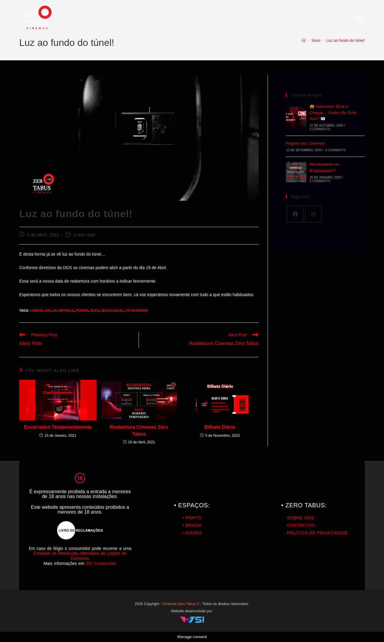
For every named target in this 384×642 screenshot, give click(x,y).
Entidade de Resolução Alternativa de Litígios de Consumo (80, 556)
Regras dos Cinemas (305, 143)
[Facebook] (295, 214)
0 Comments (320, 129)
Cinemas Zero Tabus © (181, 604)
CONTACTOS (301, 525)
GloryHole (63, 310)
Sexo (94, 310)
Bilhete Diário (220, 427)
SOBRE (295, 517)
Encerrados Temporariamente (58, 427)
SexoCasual (112, 310)
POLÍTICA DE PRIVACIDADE (317, 532)
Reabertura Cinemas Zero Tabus (139, 430)
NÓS (308, 517)
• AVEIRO (192, 532)
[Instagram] (313, 214)
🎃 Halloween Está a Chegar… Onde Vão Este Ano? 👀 (333, 112)
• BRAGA (191, 525)
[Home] (304, 40)
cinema (36, 310)
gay (48, 310)
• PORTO (192, 517)
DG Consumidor (101, 563)
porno (82, 310)
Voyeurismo (137, 310)
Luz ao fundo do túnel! (345, 40)
